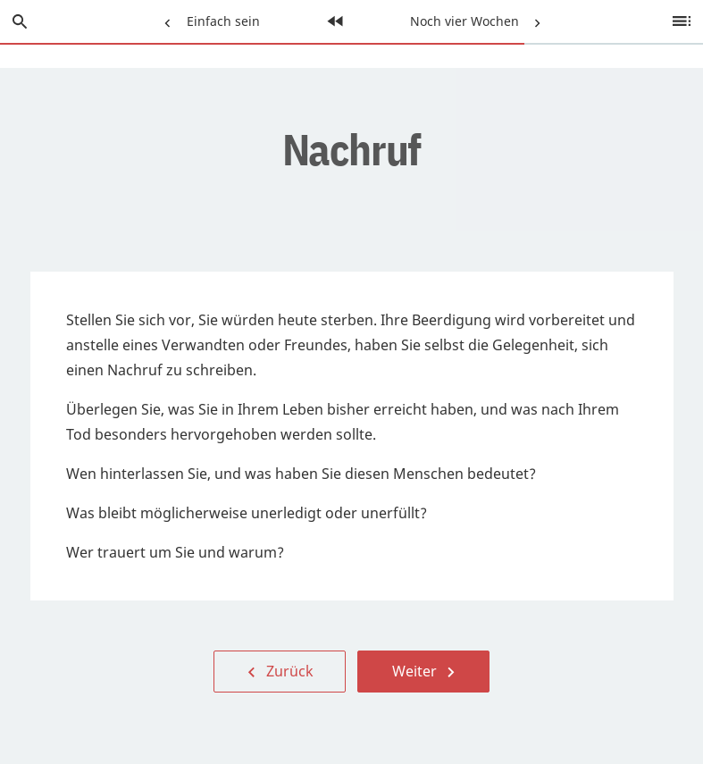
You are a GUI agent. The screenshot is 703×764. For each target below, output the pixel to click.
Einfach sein (208, 14)
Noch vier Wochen (475, 14)
